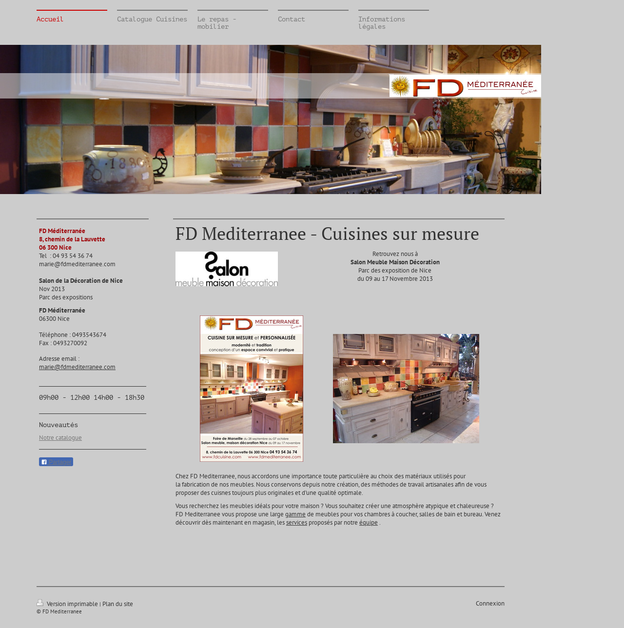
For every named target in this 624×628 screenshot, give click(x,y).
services (296, 522)
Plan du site (117, 604)
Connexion (490, 603)
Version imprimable (68, 604)
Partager (56, 462)
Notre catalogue (60, 437)
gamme (295, 514)
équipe (368, 522)
